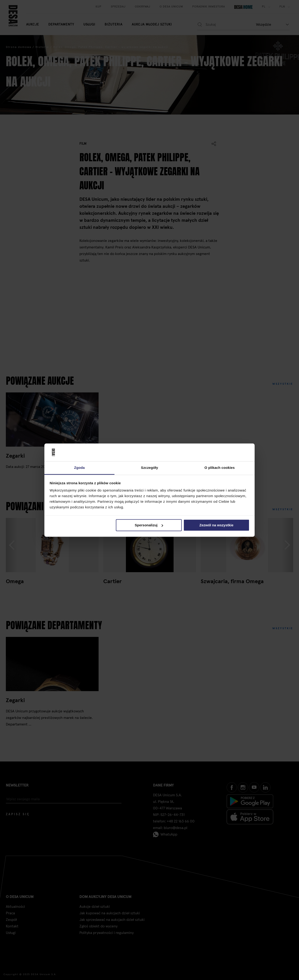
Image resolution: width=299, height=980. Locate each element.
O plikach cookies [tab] (219, 468)
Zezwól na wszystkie (216, 525)
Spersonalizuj (149, 525)
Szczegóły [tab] (149, 468)
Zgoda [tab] (79, 468)
